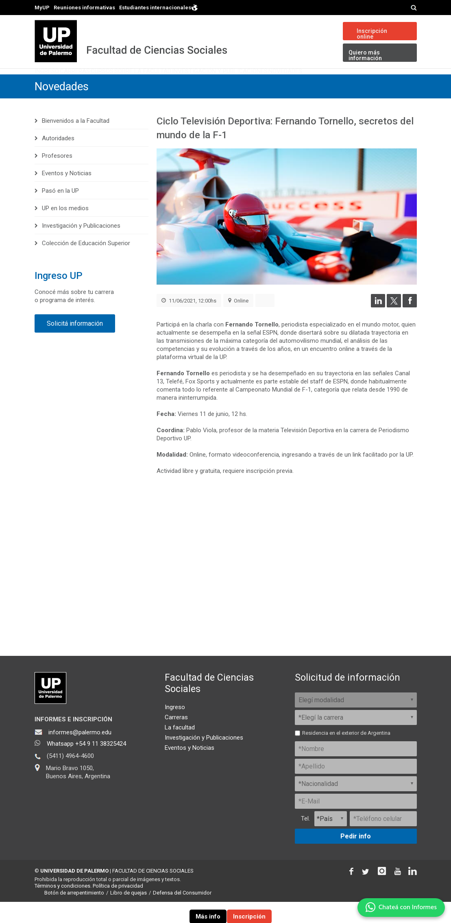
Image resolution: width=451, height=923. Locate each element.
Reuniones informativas (84, 7)
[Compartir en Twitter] (394, 326)
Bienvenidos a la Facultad (75, 142)
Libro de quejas (128, 914)
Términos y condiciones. (63, 907)
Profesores (57, 177)
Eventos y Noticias (67, 194)
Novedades (389, 83)
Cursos (145, 83)
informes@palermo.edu (79, 753)
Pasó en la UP (60, 212)
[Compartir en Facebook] (410, 326)
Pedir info (355, 857)
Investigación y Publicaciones (303, 83)
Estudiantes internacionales (158, 7)
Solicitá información (75, 344)
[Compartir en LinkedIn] (378, 326)
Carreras (100, 83)
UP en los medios (65, 229)
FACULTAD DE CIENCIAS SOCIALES (153, 891)
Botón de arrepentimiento (74, 914)
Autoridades (58, 159)
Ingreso (55, 83)
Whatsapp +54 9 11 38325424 (86, 764)
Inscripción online (372, 34)
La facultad (180, 748)
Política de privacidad (118, 907)
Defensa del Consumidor (182, 914)
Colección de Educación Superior (86, 264)
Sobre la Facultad (204, 83)
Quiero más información (365, 55)
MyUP (42, 7)
